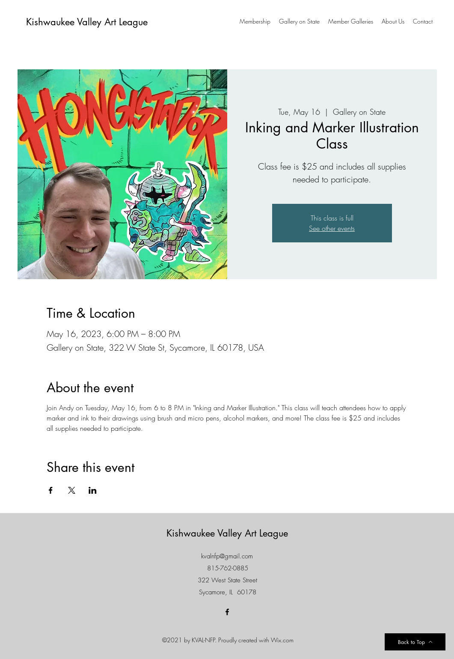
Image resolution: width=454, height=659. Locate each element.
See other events (332, 228)
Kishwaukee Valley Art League (87, 22)
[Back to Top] (415, 641)
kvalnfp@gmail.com (227, 556)
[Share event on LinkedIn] (93, 490)
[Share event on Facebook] (51, 490)
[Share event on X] (72, 490)
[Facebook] (227, 612)
